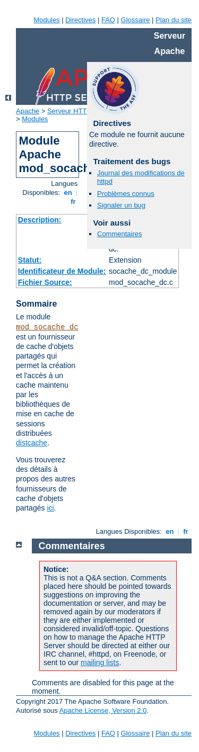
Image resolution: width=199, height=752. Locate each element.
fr (73, 201)
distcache (31, 442)
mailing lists (100, 662)
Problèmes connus (125, 194)
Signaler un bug (121, 205)
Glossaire (135, 20)
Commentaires (119, 234)
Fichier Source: (45, 282)
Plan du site (173, 20)
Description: (40, 220)
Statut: (29, 260)
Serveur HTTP (69, 111)
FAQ (108, 20)
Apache (27, 111)
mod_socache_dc (47, 327)
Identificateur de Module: (62, 271)
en (68, 192)
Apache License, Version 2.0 (103, 710)
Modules (46, 20)
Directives (80, 20)
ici (50, 508)
